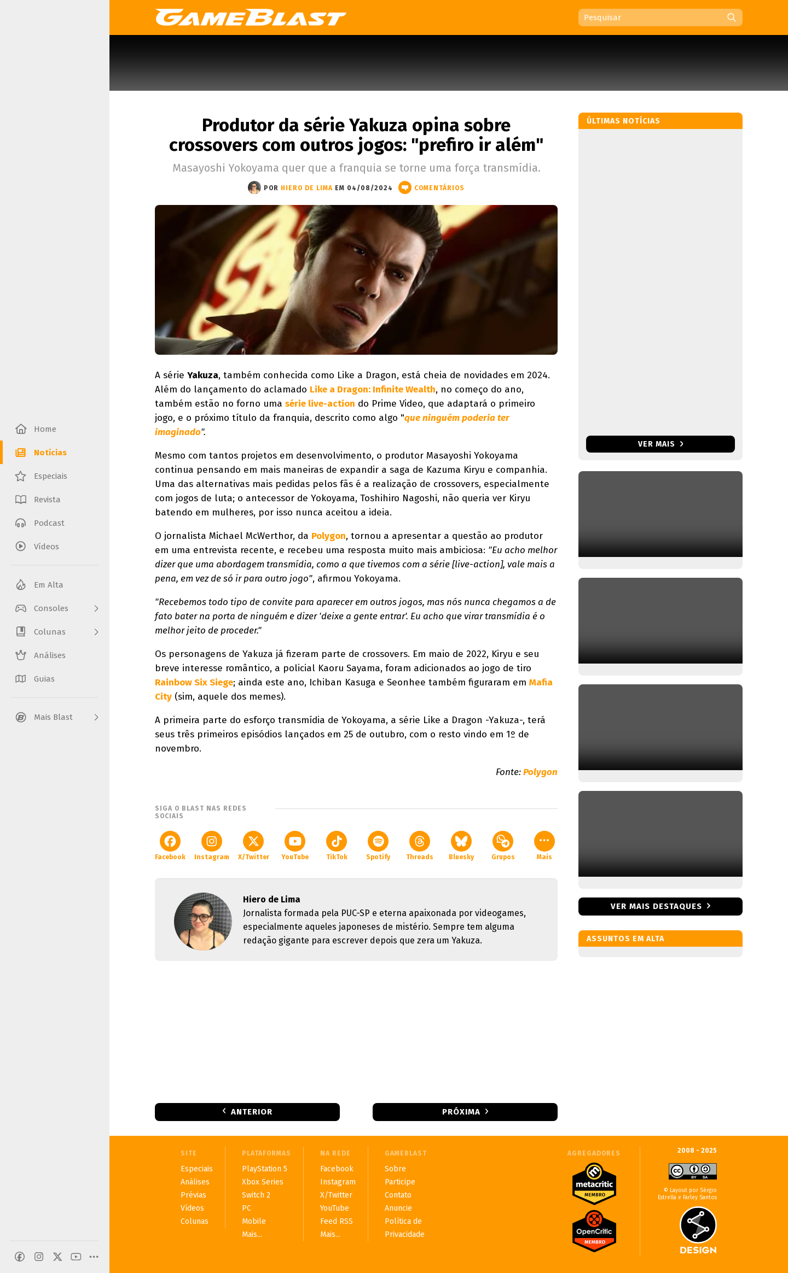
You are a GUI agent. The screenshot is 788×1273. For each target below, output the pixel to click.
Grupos (503, 846)
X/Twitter (253, 846)
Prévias (193, 1195)
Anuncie (398, 1208)
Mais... (252, 1234)
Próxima (461, 1112)
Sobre (395, 1169)
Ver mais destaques (656, 906)
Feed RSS (336, 1221)
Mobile (254, 1221)
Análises (195, 1182)
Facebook (170, 846)
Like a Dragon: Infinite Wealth (373, 389)
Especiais (197, 1169)
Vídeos (192, 1208)
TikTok (336, 846)
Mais (544, 846)
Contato (398, 1195)
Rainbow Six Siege (194, 682)
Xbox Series (262, 1182)
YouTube (295, 846)
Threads (419, 846)
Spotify (378, 846)
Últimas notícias (623, 121)
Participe (400, 1182)
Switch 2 (256, 1195)
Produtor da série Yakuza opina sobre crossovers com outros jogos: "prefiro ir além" (356, 135)
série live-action (320, 403)
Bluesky (461, 846)
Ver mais (660, 444)
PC (246, 1208)
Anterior (252, 1112)
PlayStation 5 (264, 1169)
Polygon (328, 536)
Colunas (194, 1221)
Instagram (211, 846)
